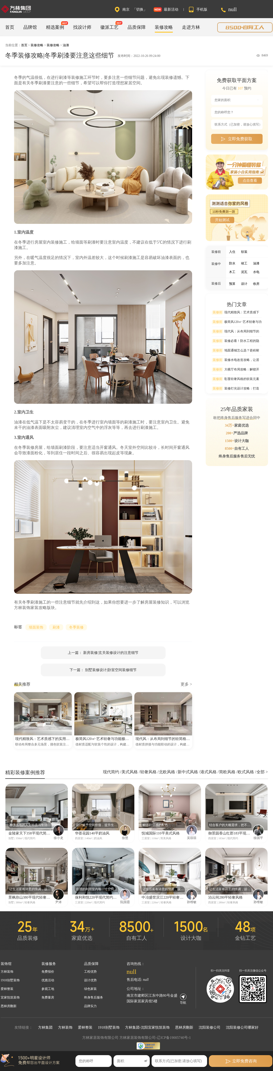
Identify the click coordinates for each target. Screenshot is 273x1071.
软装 (244, 252)
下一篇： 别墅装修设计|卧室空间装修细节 (103, 670)
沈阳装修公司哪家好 (242, 1027)
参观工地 (47, 989)
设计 (244, 283)
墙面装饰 (36, 627)
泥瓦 (244, 272)
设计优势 (90, 980)
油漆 (66, 45)
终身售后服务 (93, 997)
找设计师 (82, 27)
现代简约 (111, 772)
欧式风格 (246, 772)
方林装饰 (7, 971)
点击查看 (250, 180)
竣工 (244, 263)
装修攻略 (164, 27)
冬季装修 (76, 627)
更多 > (186, 684)
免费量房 (47, 997)
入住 (232, 252)
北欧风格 (167, 772)
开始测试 (222, 220)
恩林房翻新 (9, 1006)
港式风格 (209, 772)
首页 (9, 27)
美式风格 (130, 772)
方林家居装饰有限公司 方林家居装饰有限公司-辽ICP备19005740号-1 (136, 1038)
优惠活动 (47, 980)
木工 (232, 272)
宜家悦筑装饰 (10, 997)
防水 (232, 263)
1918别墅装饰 (10, 980)
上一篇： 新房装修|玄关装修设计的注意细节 (103, 653)
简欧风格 (228, 772)
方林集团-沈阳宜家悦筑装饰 (147, 1027)
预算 (232, 283)
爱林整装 (7, 989)
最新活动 (171, 9)
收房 (256, 283)
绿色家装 (90, 989)
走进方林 (191, 27)
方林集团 (45, 1027)
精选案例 (55, 27)
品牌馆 (30, 27)
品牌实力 (90, 1006)
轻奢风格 (149, 772)
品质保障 (137, 27)
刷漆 (56, 627)
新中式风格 (188, 772)
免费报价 (47, 971)
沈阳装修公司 (209, 1027)
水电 (256, 272)
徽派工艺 (109, 27)
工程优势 (90, 971)
